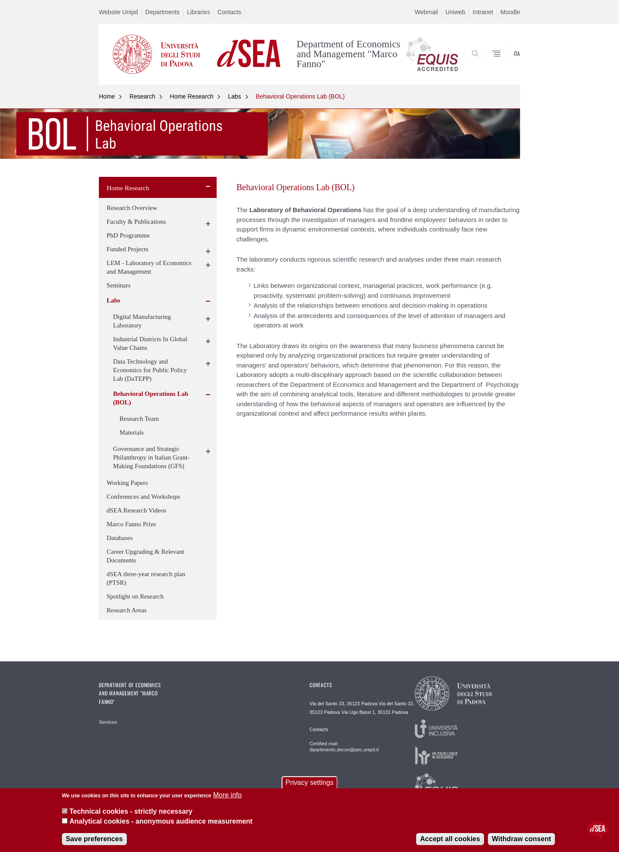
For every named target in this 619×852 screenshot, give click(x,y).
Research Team (139, 418)
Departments (162, 12)
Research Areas (127, 610)
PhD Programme (128, 235)
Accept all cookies (450, 839)
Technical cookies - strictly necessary (130, 811)
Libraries (198, 12)
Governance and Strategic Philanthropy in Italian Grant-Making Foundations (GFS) (151, 457)
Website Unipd (118, 12)
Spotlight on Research (135, 596)
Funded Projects (127, 249)
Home (107, 96)
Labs (234, 96)
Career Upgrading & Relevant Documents (145, 556)
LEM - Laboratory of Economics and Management (149, 267)
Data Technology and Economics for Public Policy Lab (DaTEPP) (150, 370)
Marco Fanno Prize (131, 524)
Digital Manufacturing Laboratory (142, 321)
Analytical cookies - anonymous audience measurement (160, 821)
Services (108, 722)
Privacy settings (309, 782)
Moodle (510, 12)
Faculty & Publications (136, 221)
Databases (120, 537)
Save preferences (94, 839)
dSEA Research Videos (136, 510)
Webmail (426, 12)
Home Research (191, 96)
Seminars (119, 285)
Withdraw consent (521, 839)
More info (227, 795)
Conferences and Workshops (143, 496)
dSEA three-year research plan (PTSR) (146, 578)
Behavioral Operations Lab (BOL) (300, 96)
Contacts (229, 12)
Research (142, 96)
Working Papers (127, 482)
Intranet (483, 12)
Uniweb (455, 12)
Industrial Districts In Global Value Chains (150, 343)
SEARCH (505, 64)
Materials (132, 432)
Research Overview (132, 207)
